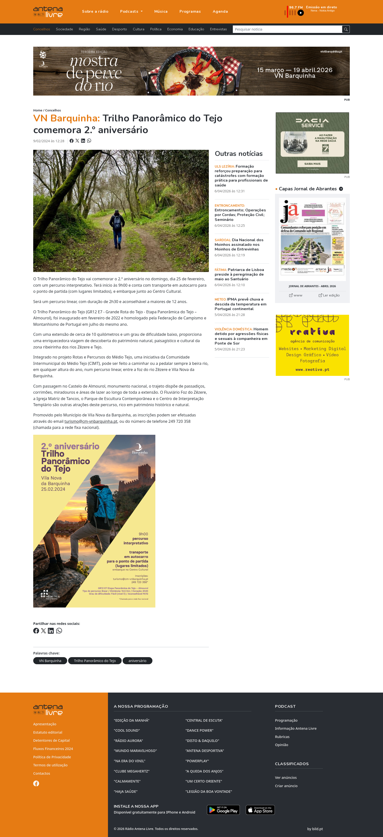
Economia (175, 29)
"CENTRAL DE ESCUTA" (204, 720)
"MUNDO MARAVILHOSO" (135, 750)
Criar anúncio (286, 785)
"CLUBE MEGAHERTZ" (131, 771)
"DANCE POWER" (199, 730)
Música (161, 11)
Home (37, 110)
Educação (196, 29)
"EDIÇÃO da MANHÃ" (131, 720)
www (295, 295)
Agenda (220, 11)
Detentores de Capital (51, 740)
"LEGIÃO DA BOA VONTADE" (208, 791)
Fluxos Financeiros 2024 (53, 748)
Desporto (119, 29)
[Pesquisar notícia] (287, 29)
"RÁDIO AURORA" (128, 740)
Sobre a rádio (95, 11)
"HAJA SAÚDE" (126, 791)
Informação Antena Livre (296, 728)
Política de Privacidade (52, 757)
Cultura (138, 29)
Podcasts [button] (130, 11)
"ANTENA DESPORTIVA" (204, 750)
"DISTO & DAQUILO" (202, 740)
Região (84, 29)
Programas (190, 11)
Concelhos (41, 29)
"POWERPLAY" (197, 761)
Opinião (281, 744)
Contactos (41, 773)
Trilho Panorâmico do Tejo (95, 660)
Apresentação (44, 724)
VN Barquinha (50, 660)
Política (155, 29)
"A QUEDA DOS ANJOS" (204, 771)
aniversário (137, 660)
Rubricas (282, 736)
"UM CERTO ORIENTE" (203, 781)
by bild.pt (315, 828)
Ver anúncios (286, 777)
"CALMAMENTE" (127, 781)
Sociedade (64, 29)
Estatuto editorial (47, 732)
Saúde (101, 29)
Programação (286, 720)
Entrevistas (218, 29)
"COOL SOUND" (127, 730)
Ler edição (329, 295)
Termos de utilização (50, 765)
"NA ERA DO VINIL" (129, 761)
